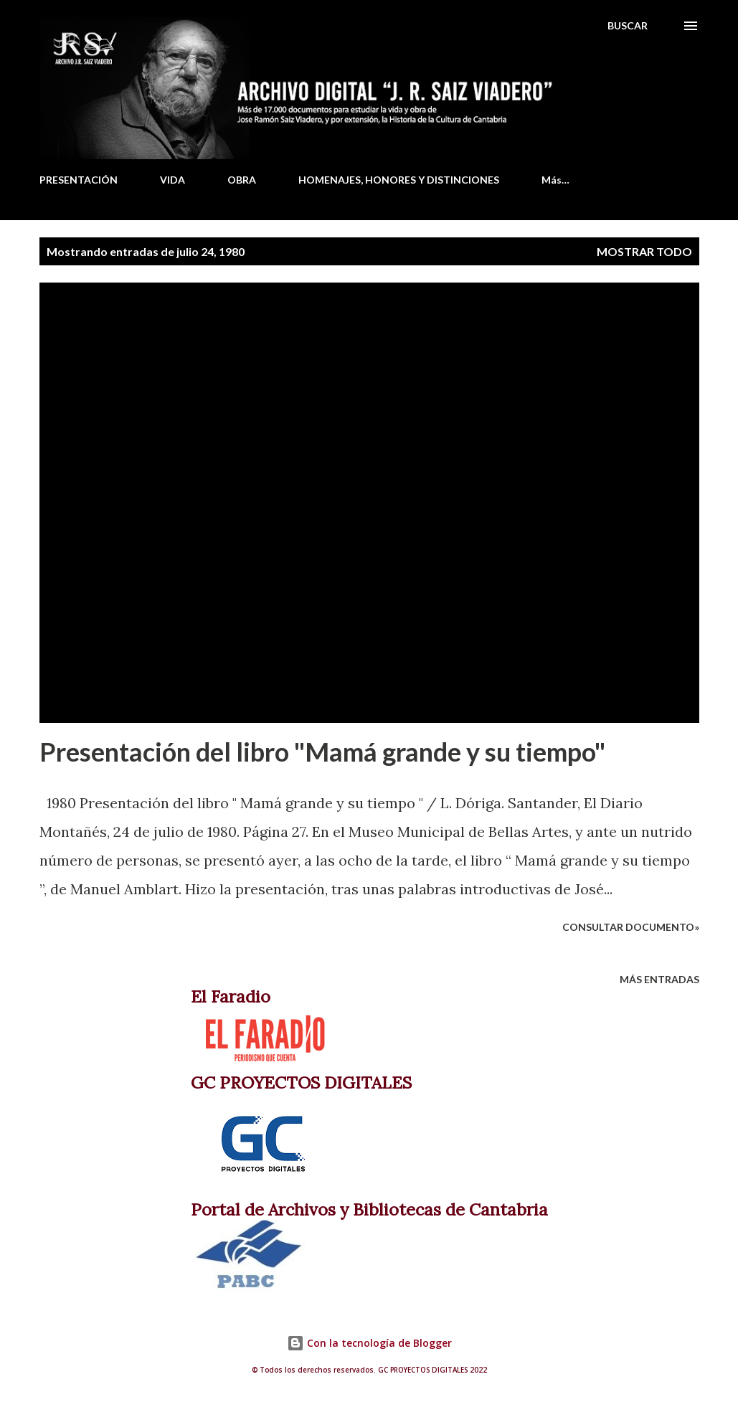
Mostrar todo (644, 251)
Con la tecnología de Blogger (369, 1343)
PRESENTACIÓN (78, 180)
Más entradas (659, 979)
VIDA (172, 180)
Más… (555, 180)
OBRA (241, 180)
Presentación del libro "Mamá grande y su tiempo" (322, 751)
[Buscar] (627, 25)
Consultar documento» (630, 927)
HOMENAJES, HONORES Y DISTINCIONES (398, 180)
